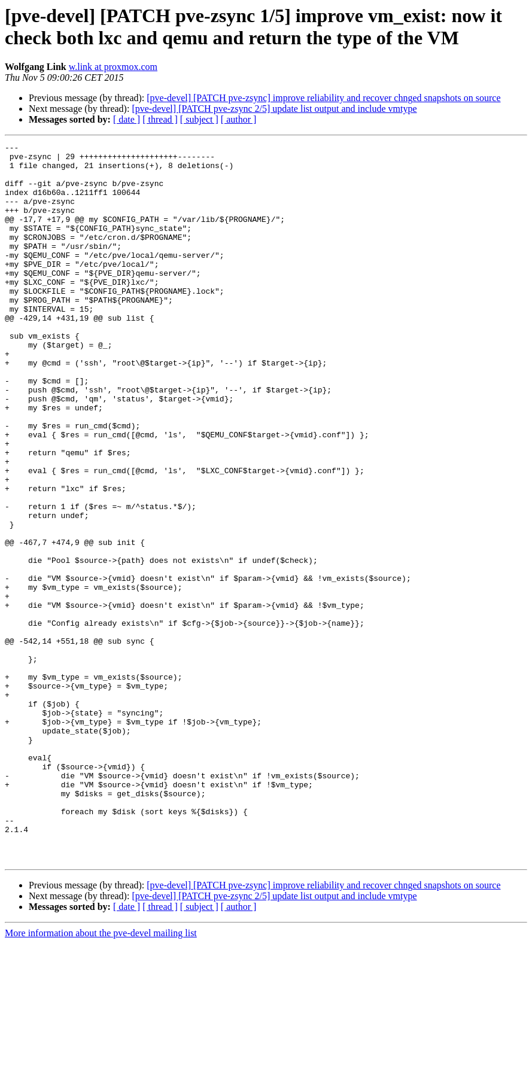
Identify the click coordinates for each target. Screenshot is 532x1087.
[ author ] (239, 119)
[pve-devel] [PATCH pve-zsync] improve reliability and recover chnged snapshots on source (323, 98)
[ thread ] (160, 119)
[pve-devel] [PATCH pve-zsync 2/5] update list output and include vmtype (274, 108)
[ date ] (126, 119)
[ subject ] (199, 119)
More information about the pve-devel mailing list (101, 1076)
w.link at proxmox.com (113, 67)
